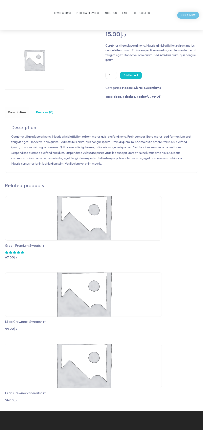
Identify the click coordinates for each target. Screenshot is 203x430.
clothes (129, 97)
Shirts (138, 88)
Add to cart (131, 75)
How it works (62, 13)
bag (118, 97)
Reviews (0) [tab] (42, 112)
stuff (157, 97)
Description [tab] (16, 112)
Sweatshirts (152, 88)
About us (110, 13)
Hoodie (127, 88)
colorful (144, 97)
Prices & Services (88, 13)
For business (141, 13)
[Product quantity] (111, 75)
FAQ (124, 13)
